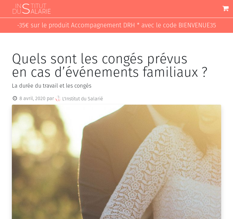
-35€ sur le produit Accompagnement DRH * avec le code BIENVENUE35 (116, 25)
